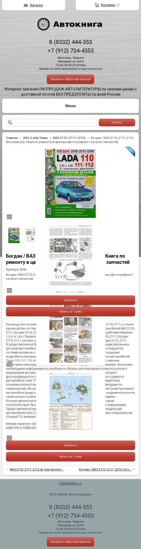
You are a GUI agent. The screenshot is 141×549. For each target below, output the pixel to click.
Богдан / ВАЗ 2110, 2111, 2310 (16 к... (105, 469)
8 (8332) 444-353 (70, 42)
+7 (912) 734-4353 (70, 50)
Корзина (108, 5)
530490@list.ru (70, 483)
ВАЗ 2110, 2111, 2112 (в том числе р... (36, 469)
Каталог (36, 5)
